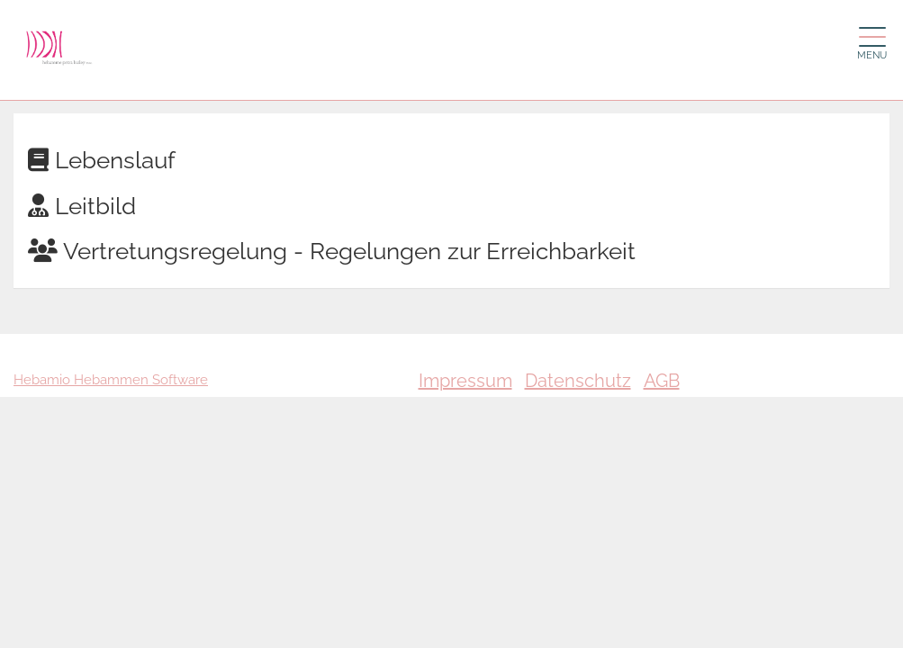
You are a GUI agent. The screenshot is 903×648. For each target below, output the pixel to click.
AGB (662, 381)
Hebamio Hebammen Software (111, 380)
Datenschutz (578, 381)
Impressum (465, 381)
